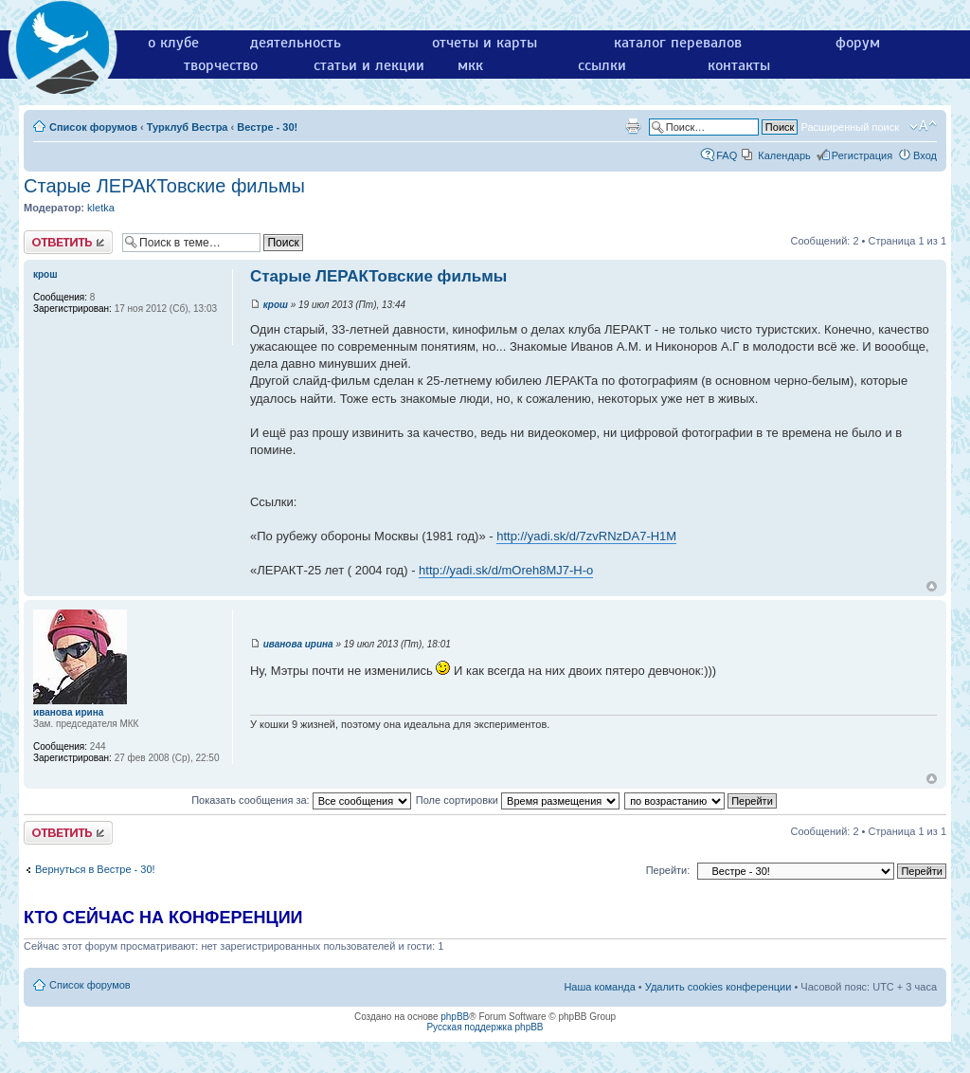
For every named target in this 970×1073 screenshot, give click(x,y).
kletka (101, 207)
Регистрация (862, 155)
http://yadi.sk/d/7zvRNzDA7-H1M (586, 536)
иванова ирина (298, 644)
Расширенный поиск (849, 127)
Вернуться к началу (931, 586)
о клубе (173, 42)
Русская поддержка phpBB (484, 1027)
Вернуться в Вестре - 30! (95, 869)
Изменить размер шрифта (923, 126)
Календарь (784, 155)
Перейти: (668, 870)
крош (275, 305)
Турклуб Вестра (187, 127)
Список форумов (93, 127)
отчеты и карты (484, 42)
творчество (221, 65)
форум (857, 42)
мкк (470, 65)
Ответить (68, 242)
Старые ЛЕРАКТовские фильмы (164, 185)
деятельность (295, 42)
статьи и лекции (369, 65)
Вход (925, 155)
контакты (739, 65)
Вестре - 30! (267, 127)
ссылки (602, 65)
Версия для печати (632, 126)
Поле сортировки (518, 800)
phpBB (454, 1016)
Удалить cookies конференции (718, 986)
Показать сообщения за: (301, 800)
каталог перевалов (678, 42)
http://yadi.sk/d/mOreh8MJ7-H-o (506, 570)
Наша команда (599, 986)
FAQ (726, 155)
